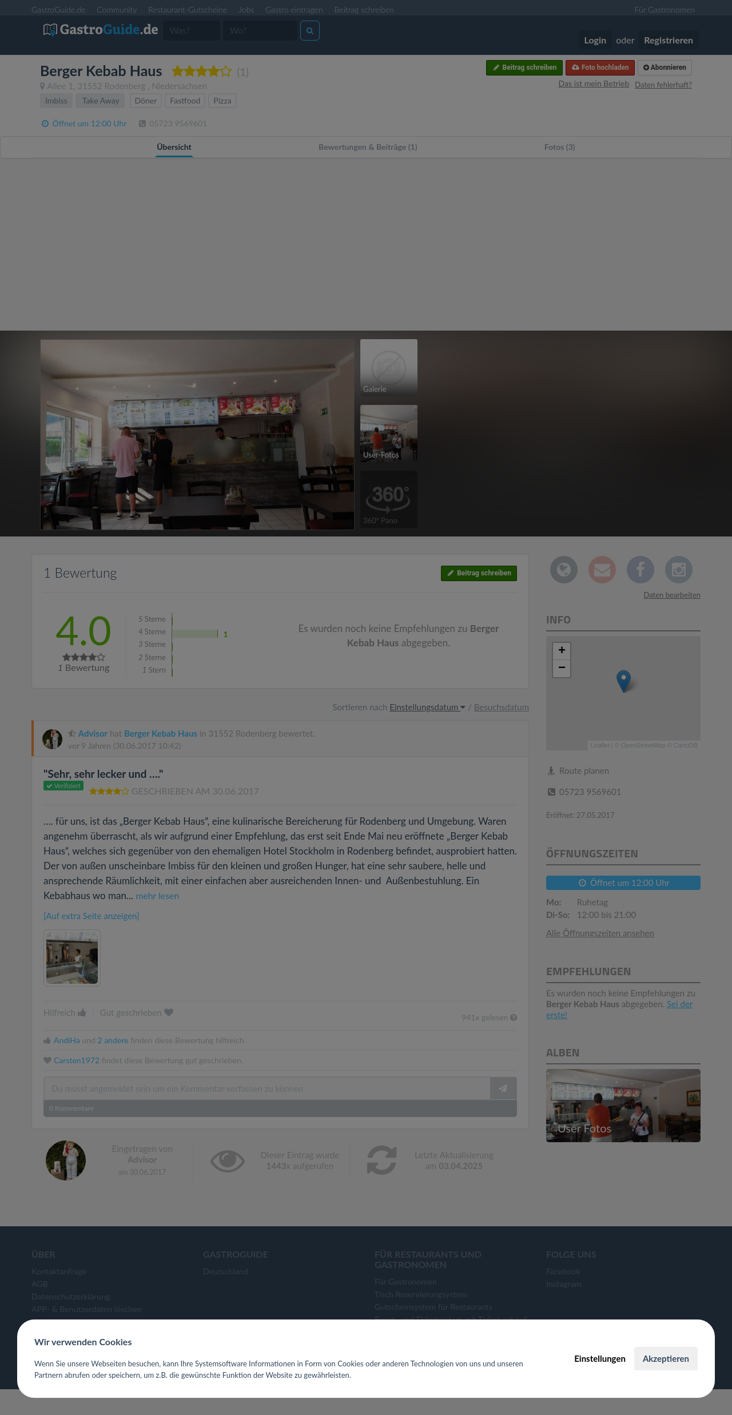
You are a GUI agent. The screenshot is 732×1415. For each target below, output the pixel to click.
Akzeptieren (666, 1358)
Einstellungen (600, 1358)
